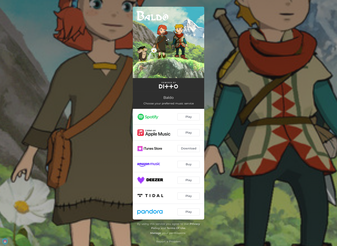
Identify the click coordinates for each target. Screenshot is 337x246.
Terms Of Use (176, 228)
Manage (155, 233)
